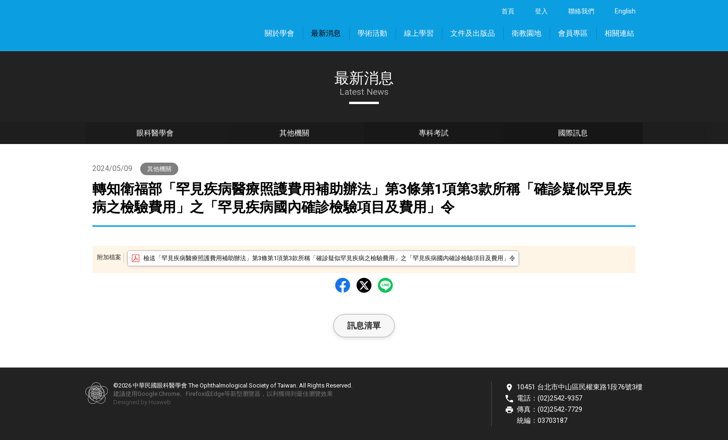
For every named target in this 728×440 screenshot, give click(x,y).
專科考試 (433, 135)
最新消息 (326, 33)
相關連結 (619, 33)
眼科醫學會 (155, 135)
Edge (217, 393)
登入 (541, 11)
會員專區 (573, 33)
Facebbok (342, 285)
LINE (385, 285)
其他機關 (294, 135)
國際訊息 (573, 135)
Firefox (195, 393)
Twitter (364, 285)
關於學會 (279, 33)
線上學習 (419, 33)
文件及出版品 (472, 33)
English (625, 11)
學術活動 (372, 33)
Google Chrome (158, 393)
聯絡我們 (581, 11)
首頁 (507, 11)
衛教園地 (526, 33)
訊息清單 (364, 325)
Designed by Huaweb (142, 402)
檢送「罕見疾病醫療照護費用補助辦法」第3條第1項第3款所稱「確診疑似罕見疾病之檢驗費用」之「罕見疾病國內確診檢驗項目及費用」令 (329, 258)
